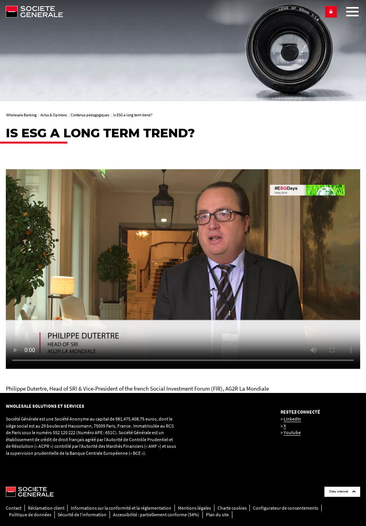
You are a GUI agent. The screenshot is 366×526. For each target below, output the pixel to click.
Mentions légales (194, 508)
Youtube (292, 432)
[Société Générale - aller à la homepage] (162, 12)
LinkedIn (292, 419)
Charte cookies (232, 508)
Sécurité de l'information (82, 514)
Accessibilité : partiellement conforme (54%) (156, 514)
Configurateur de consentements (285, 508)
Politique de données (30, 514)
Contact (13, 508)
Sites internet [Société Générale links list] (342, 491)
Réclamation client (46, 508)
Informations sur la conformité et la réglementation (121, 508)
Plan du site (217, 514)
